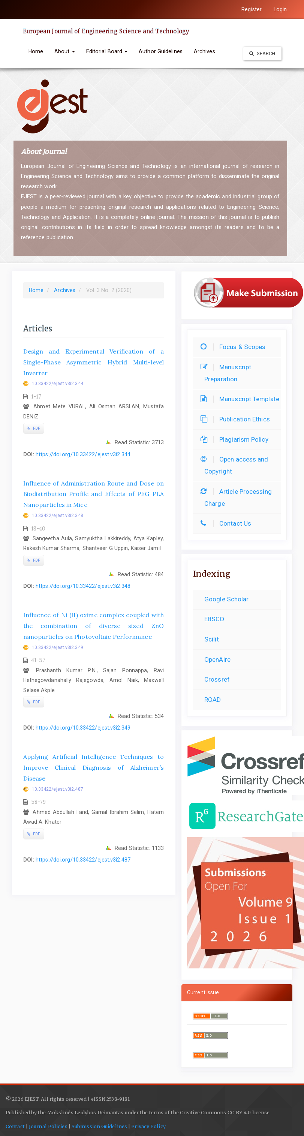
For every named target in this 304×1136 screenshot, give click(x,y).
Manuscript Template (241, 399)
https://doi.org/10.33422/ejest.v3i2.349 (83, 728)
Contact (15, 1126)
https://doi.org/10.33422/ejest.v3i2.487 (83, 860)
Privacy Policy (148, 1126)
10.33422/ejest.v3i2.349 (57, 647)
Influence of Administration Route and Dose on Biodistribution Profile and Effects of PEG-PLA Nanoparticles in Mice (93, 494)
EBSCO (214, 619)
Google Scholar (226, 599)
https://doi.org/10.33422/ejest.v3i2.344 (83, 454)
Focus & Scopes (234, 347)
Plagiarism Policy (236, 439)
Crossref (217, 679)
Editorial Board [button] (107, 51)
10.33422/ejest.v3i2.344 (57, 383)
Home (35, 51)
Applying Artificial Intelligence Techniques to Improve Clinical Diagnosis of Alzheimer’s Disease (93, 767)
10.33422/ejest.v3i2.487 (57, 789)
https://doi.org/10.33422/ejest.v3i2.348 (83, 586)
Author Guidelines (161, 51)
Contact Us (227, 523)
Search (262, 53)
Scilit (211, 639)
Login (280, 9)
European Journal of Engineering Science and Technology (106, 31)
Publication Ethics (237, 419)
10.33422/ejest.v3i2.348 (57, 515)
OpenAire (217, 659)
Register (251, 9)
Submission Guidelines (99, 1126)
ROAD (212, 699)
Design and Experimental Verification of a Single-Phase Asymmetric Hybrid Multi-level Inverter (93, 362)
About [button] (64, 51)
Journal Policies (47, 1126)
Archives (204, 51)
